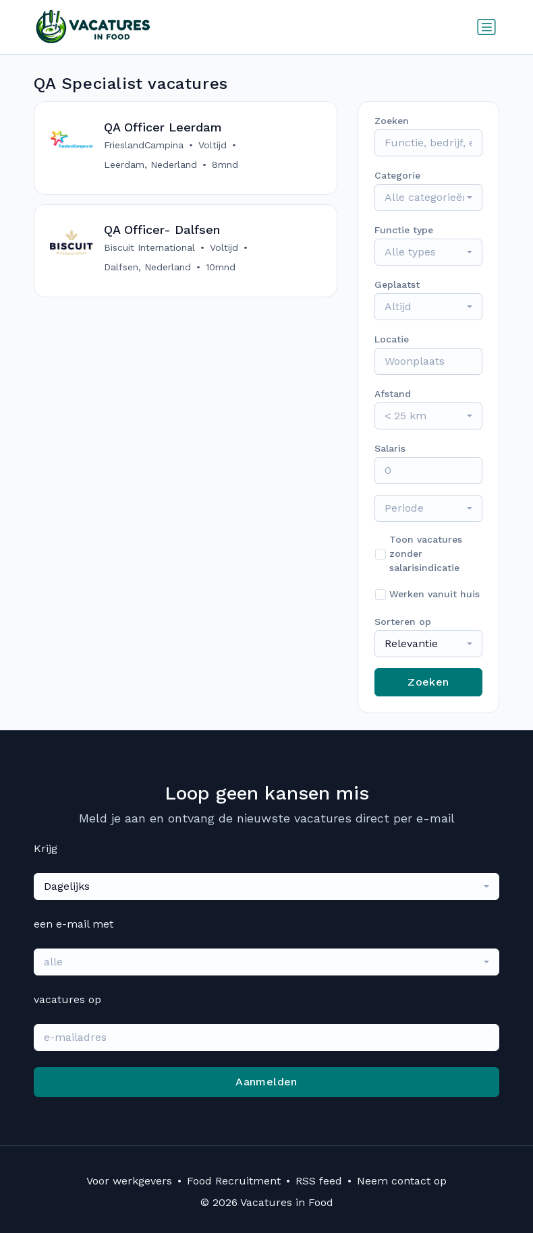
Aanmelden (266, 1081)
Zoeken (428, 681)
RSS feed (319, 1180)
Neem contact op (402, 1180)
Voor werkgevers (129, 1180)
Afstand (392, 393)
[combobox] (428, 197)
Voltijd (213, 145)
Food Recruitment (234, 1180)
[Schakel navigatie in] (486, 27)
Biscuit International (150, 248)
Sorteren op (402, 621)
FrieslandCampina (144, 145)
